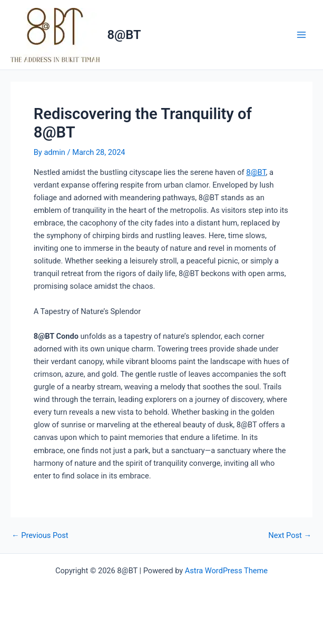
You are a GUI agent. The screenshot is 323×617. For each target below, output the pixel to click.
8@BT (124, 34)
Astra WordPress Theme (226, 570)
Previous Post (40, 536)
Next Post (289, 536)
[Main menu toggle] (301, 35)
